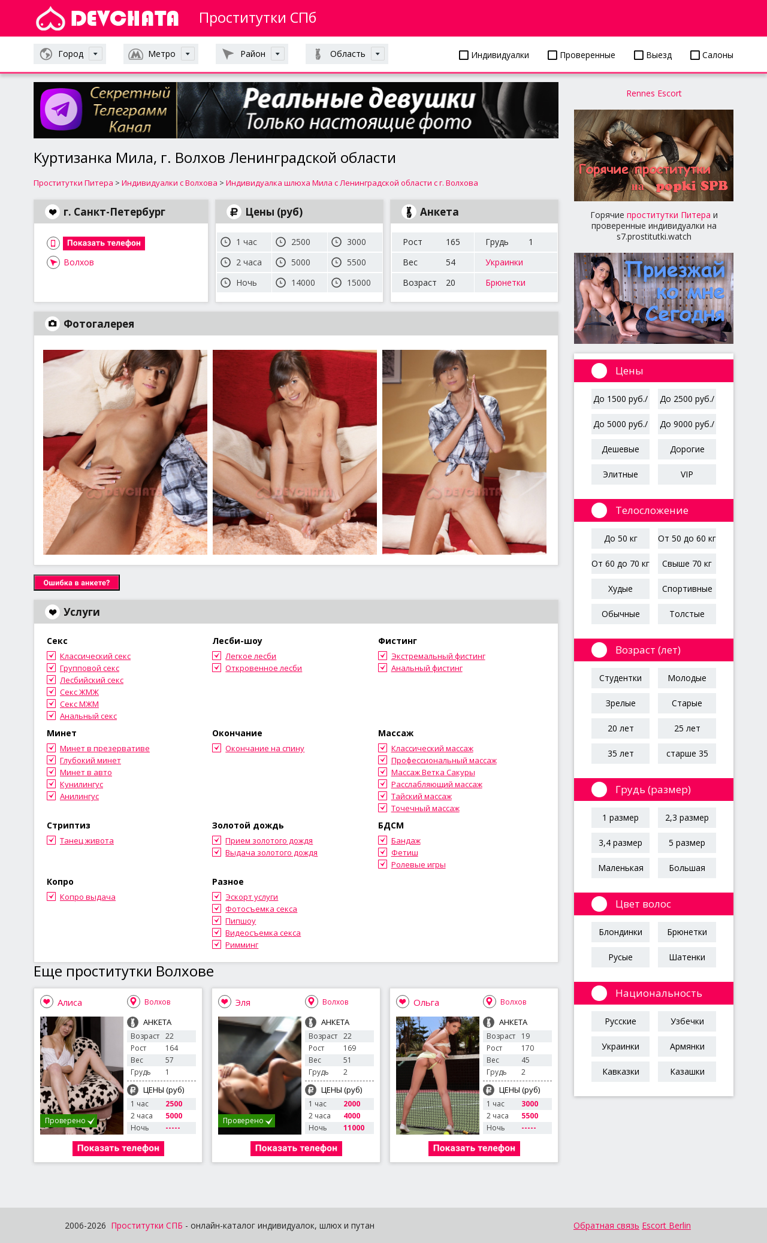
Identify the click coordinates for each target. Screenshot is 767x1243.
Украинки (504, 262)
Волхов (79, 262)
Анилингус (79, 796)
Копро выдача (88, 896)
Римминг (241, 944)
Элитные (620, 474)
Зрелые (621, 703)
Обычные (621, 613)
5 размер (687, 842)
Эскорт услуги (251, 896)
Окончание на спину (264, 748)
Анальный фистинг (427, 668)
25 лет (687, 728)
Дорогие (687, 449)
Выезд (653, 55)
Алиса (70, 1002)
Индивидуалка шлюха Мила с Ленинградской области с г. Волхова (352, 182)
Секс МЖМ (79, 703)
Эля (242, 1002)
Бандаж (406, 840)
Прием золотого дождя (269, 840)
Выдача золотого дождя (271, 852)
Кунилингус (81, 784)
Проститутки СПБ (147, 1225)
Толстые (687, 613)
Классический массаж (432, 748)
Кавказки (620, 1071)
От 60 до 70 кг (620, 563)
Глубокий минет (90, 760)
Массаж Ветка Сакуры (433, 772)
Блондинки (620, 931)
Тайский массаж (421, 796)
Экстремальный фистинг (438, 656)
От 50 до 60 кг (687, 538)
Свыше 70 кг (687, 563)
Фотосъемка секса (261, 908)
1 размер (620, 817)
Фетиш (404, 852)
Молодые (687, 678)
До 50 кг (621, 538)
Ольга (426, 1002)
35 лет (621, 753)
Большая (687, 867)
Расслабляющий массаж (436, 784)
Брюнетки (505, 282)
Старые (687, 703)
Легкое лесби (250, 656)
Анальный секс (88, 715)
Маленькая (621, 867)
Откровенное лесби (263, 668)
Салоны (711, 55)
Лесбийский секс (91, 680)
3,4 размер (620, 842)
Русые (620, 957)
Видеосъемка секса (263, 932)
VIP (687, 474)
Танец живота (87, 840)
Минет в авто (86, 772)
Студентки (620, 678)
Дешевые (620, 449)
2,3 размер (687, 817)
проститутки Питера (669, 214)
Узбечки (687, 1021)
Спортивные (687, 588)
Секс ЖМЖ (79, 691)
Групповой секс (89, 668)
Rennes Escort (654, 93)
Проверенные (581, 55)
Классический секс (95, 656)
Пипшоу (240, 920)
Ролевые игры (418, 864)
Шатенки (687, 957)
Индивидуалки (494, 55)
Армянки (687, 1046)
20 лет (621, 728)
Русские (620, 1021)
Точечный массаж (425, 808)
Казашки (687, 1071)
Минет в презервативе (105, 748)
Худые (620, 588)
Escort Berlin (666, 1225)
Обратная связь (606, 1225)
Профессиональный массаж (444, 760)
